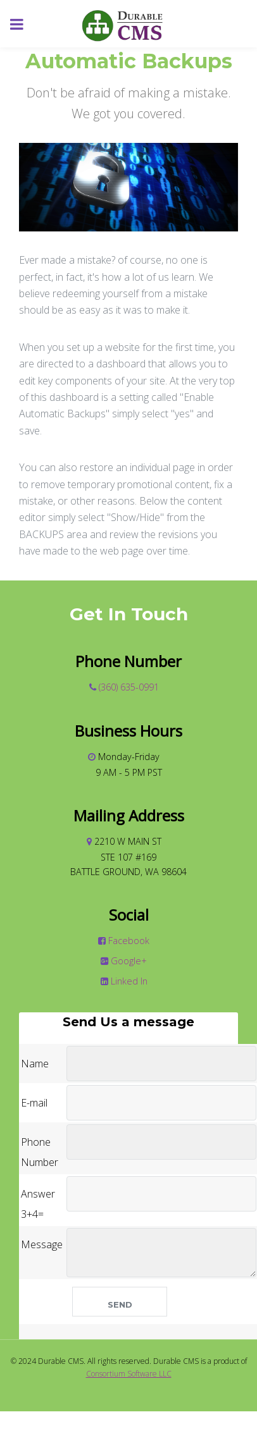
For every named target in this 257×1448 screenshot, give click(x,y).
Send (120, 1304)
